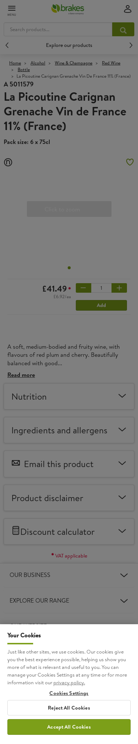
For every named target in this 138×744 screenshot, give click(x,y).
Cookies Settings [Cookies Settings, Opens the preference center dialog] (68, 701)
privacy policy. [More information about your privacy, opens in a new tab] (69, 690)
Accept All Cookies (69, 734)
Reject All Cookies (69, 715)
